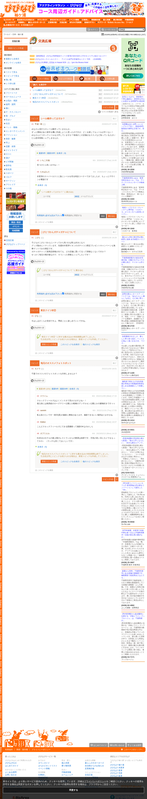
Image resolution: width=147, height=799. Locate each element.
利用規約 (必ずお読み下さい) (49, 215)
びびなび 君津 (116, 770)
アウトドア (10, 185)
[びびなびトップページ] (18, 8)
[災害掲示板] (51, 22)
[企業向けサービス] (11, 25)
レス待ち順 (10, 83)
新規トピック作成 (15, 48)
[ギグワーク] (101, 22)
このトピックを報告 (45, 222)
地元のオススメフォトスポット (46, 102)
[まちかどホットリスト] (57, 20)
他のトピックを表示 (91, 344)
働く (8, 108)
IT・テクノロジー (13, 112)
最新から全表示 (12, 59)
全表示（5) (74, 389)
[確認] (77, 196)
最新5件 (42, 153)
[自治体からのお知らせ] (25, 20)
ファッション (11, 135)
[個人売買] (106, 20)
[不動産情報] (128, 20)
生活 (8, 123)
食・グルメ (10, 116)
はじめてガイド (11, 766)
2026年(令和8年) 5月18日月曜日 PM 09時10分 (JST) (125, 35)
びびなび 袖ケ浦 (117, 765)
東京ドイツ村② (39, 98)
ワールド (7, 34)
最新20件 (51, 153)
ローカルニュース (13, 97)
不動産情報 (66, 772)
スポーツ (9, 173)
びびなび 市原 (116, 773)
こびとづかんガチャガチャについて (48, 94)
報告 (94, 160)
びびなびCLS (10, 763)
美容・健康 (10, 139)
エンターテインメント (15, 131)
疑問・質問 (10, 104)
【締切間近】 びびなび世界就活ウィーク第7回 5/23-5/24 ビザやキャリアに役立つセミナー (68, 56)
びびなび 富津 (116, 776)
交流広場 (16, 41)
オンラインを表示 (13, 63)
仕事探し (42, 775)
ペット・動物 (11, 127)
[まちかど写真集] (74, 22)
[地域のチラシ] (89, 22)
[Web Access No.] (116, 22)
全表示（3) (61, 153)
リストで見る (11, 72)
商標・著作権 (22, 749)
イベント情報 (44, 768)
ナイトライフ (11, 150)
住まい (9, 120)
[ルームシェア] (9, 22)
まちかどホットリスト (47, 766)
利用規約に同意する (73, 215)
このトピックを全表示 (70, 344)
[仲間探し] (21, 22)
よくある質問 (11, 772)
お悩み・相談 (11, 101)
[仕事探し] (84, 20)
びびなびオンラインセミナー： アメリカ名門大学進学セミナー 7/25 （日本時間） (66, 59)
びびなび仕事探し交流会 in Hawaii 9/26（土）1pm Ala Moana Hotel (59, 62)
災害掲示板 (89, 768)
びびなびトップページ (15, 244)
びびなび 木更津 (117, 768)
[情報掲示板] (95, 20)
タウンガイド (44, 763)
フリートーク (11, 93)
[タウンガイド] (41, 20)
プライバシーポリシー (41, 749)
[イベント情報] (73, 20)
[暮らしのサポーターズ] (36, 22)
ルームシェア (67, 775)
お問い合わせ (11, 775)
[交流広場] (62, 22)
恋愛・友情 (10, 146)
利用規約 (9, 749)
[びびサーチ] (9, 20)
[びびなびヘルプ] (129, 22)
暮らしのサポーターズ (94, 763)
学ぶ (8, 143)
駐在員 (9, 169)
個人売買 (65, 763)
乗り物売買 (66, 766)
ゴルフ (9, 177)
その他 (9, 188)
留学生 (9, 165)
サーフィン (10, 181)
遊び (8, 158)
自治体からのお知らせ (94, 766)
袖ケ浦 (20, 34)
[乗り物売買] (117, 20)
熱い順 (9, 80)
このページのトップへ (133, 750)
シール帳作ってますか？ (43, 90)
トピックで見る (12, 76)
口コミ (9, 154)
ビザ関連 (9, 162)
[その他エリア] (27, 25)
